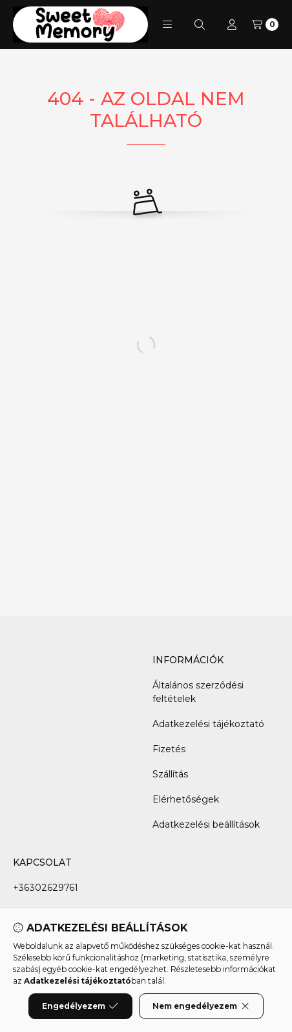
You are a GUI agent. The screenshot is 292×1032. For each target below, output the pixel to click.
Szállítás (170, 774)
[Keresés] (200, 24)
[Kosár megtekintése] (265, 24)
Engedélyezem (80, 1006)
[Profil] (232, 24)
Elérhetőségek (185, 799)
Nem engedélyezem (201, 1006)
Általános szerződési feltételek (198, 692)
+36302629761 (45, 887)
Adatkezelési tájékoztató (208, 724)
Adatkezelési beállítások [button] (206, 824)
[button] (167, 24)
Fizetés (168, 749)
